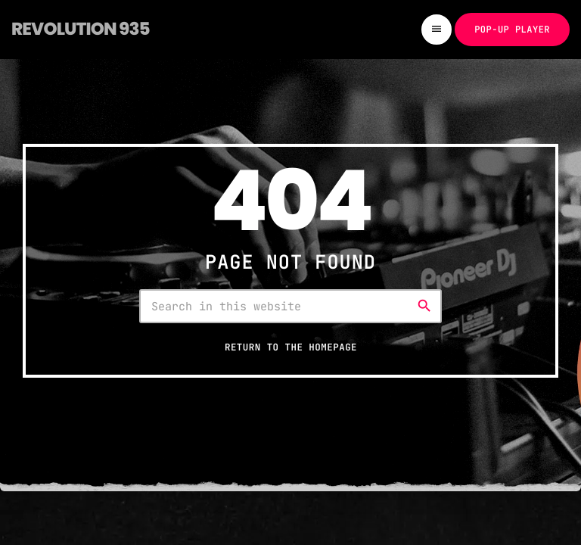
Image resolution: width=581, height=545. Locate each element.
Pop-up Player (512, 29)
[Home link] (80, 29)
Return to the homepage (291, 347)
